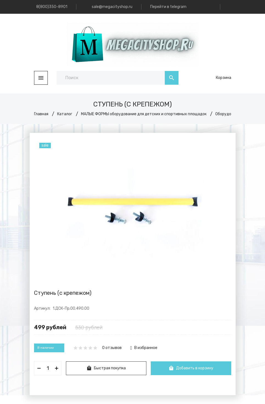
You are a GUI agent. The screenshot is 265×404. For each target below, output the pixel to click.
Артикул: (42, 308)
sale (45, 145)
